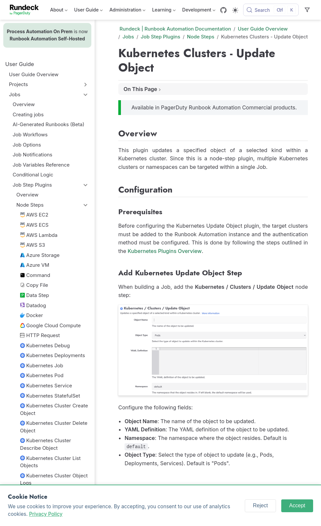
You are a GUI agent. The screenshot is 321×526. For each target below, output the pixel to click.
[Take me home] (26, 10)
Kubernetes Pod (41, 375)
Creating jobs (28, 114)
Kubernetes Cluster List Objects (50, 462)
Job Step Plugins (32, 185)
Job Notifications (33, 154)
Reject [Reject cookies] (260, 505)
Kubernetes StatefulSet (50, 396)
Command (35, 275)
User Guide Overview (33, 74)
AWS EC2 (34, 215)
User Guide (88, 11)
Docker (31, 315)
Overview (24, 104)
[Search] (271, 10)
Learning (164, 11)
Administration (127, 11)
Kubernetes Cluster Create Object (54, 409)
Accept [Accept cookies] (297, 505)
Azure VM (34, 265)
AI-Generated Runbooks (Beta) (48, 124)
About (59, 11)
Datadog (33, 305)
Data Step (34, 295)
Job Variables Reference (41, 165)
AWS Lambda (38, 235)
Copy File (34, 285)
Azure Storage (39, 255)
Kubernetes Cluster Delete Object (53, 427)
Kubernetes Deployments (52, 355)
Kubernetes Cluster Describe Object (45, 444)
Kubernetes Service (46, 385)
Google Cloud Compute (50, 325)
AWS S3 (32, 245)
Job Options (27, 145)
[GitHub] (223, 10)
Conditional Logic (33, 175)
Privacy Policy (45, 514)
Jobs (14, 94)
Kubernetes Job (41, 365)
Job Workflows (30, 134)
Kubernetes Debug (45, 345)
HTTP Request (40, 335)
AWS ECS (34, 225)
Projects (18, 84)
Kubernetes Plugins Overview (165, 251)
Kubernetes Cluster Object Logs (54, 479)
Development (199, 11)
